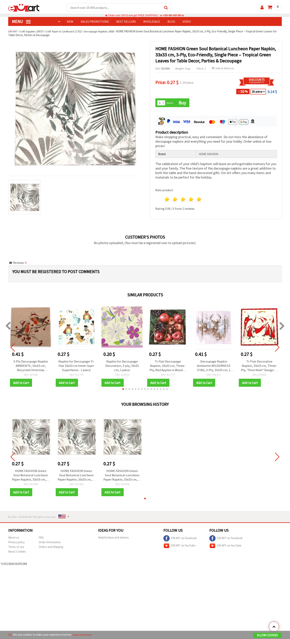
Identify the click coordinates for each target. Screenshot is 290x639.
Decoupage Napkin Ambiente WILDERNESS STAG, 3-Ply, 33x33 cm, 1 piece (213, 365)
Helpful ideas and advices (113, 538)
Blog (171, 22)
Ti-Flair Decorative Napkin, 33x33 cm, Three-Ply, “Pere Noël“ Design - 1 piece (259, 365)
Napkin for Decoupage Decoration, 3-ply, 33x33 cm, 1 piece (122, 365)
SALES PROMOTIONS (95, 22)
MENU (21, 21)
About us (13, 538)
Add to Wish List (223, 68)
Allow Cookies (267, 635)
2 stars (175, 200)
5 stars (199, 200)
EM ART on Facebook (180, 539)
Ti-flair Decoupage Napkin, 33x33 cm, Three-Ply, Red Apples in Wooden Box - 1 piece (167, 365)
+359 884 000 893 (172, 15)
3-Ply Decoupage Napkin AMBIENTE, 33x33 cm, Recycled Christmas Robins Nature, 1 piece (30, 365)
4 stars (191, 200)
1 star (167, 200)
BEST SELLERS (126, 22)
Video (187, 22)
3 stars (183, 200)
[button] (123, 389)
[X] (10, 635)
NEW (70, 22)
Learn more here (82, 635)
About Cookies (17, 552)
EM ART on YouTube (179, 546)
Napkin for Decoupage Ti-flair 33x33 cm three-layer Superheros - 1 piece (76, 365)
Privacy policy (16, 543)
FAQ (41, 538)
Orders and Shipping (51, 547)
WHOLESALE (151, 22)
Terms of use (16, 547)
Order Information (50, 543)
